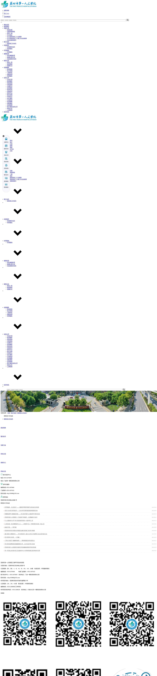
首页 (8, 413)
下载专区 (9, 72)
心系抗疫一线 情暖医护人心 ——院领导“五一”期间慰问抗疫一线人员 (24, 524)
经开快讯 (6, 112)
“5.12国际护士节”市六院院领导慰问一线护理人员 (19, 520)
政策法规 (9, 30)
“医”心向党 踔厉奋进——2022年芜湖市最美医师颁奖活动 (21, 510)
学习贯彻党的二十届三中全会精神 (17, 38)
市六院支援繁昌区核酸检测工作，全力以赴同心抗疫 (20, 544)
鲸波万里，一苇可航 (11, 527)
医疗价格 (9, 94)
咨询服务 (9, 88)
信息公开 (6, 77)
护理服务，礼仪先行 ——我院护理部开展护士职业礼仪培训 (22, 507)
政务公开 (9, 108)
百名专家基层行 (11, 40)
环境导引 (9, 96)
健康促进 (6, 53)
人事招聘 (9, 110)
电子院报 (9, 71)
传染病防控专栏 (11, 59)
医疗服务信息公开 (12, 106)
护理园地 (6, 50)
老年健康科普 (11, 55)
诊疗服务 (9, 98)
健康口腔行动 (11, 57)
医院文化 (6, 60)
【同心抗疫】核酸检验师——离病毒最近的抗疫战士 (20, 540)
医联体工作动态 (11, 43)
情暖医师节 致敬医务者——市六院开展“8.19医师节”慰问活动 (22, 514)
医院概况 (6, 26)
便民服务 (9, 103)
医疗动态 (6, 41)
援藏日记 (9, 65)
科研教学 (6, 45)
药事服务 (9, 76)
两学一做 (9, 33)
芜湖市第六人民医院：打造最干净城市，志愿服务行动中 (21, 517)
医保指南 (9, 69)
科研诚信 (9, 48)
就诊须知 (9, 82)
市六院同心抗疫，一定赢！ (12, 537)
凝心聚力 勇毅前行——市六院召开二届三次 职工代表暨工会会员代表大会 (26, 534)
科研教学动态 (11, 47)
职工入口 (6, 13)
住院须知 (9, 84)
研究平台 (9, 93)
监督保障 (9, 105)
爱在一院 (9, 62)
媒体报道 (9, 64)
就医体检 (6, 10)
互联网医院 (7, 16)
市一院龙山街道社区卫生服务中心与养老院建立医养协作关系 (22, 550)
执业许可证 (10, 149)
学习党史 (9, 35)
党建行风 (6, 28)
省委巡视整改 (11, 31)
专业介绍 (9, 79)
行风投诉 (9, 100)
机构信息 (9, 89)
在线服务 (6, 67)
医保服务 (9, 81)
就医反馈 (9, 74)
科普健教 (9, 101)
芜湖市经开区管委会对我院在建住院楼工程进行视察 (20, 530)
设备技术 (9, 91)
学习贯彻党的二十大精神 (14, 36)
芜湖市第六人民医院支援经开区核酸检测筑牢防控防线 (20, 547)
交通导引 (9, 86)
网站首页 (6, 24)
